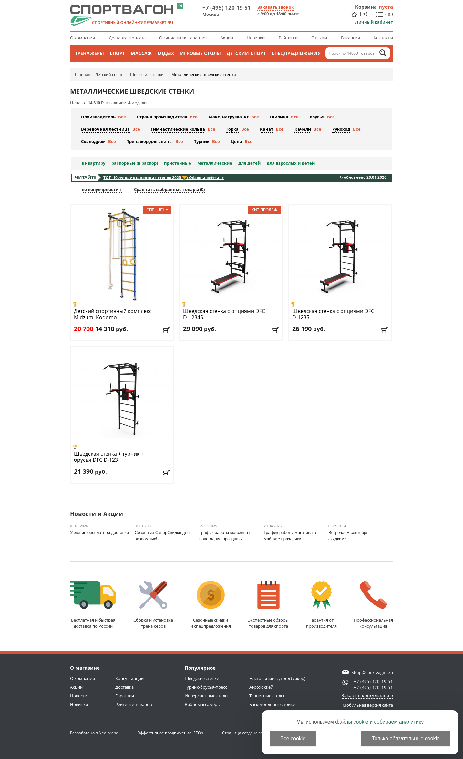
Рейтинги (288, 38)
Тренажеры (89, 53)
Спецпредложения (296, 53)
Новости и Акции (96, 514)
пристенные (177, 163)
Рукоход (341, 129)
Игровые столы (200, 53)
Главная (82, 74)
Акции (227, 38)
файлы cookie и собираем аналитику (379, 721)
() (363, 14)
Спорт (117, 53)
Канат (266, 129)
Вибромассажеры (203, 704)
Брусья (317, 117)
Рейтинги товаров (133, 704)
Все (122, 117)
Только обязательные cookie (406, 738)
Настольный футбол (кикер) (277, 678)
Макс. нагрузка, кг (229, 117)
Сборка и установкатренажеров (153, 605)
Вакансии (350, 38)
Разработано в (94, 732)
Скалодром (93, 141)
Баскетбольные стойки (272, 704)
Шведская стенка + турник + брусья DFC (109, 457)
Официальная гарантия (183, 38)
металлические (214, 163)
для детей (249, 163)
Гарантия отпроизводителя (321, 605)
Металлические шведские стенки (203, 74)
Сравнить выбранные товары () (169, 189)
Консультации (129, 678)
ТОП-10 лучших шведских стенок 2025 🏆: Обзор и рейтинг (163, 177)
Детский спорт (246, 53)
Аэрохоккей (261, 687)
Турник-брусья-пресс (206, 687)
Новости (78, 696)
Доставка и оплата (127, 38)
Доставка (124, 687)
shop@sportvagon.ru (372, 672)
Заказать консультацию (367, 695)
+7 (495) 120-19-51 (226, 7)
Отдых (166, 53)
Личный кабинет (374, 22)
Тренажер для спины (150, 141)
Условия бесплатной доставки (99, 532)
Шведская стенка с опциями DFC (224, 314)
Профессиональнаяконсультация (373, 605)
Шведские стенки (147, 74)
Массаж (141, 53)
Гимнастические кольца (178, 129)
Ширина (279, 117)
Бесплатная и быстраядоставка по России (93, 605)
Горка (232, 129)
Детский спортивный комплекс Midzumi (113, 314)
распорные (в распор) (134, 163)
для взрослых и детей (291, 163)
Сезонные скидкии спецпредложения (210, 605)
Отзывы (319, 38)
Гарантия (124, 696)
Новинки (256, 38)
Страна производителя (162, 117)
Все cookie (292, 738)
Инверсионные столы (206, 696)
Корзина (366, 7)
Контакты (383, 38)
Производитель (98, 117)
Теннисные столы (266, 696)
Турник (202, 141)
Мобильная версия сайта (368, 705)
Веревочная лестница (105, 129)
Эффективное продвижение (170, 732)
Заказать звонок (275, 7)
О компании (82, 38)
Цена (236, 141)
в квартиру (93, 163)
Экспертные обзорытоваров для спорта (268, 605)
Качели (302, 129)
